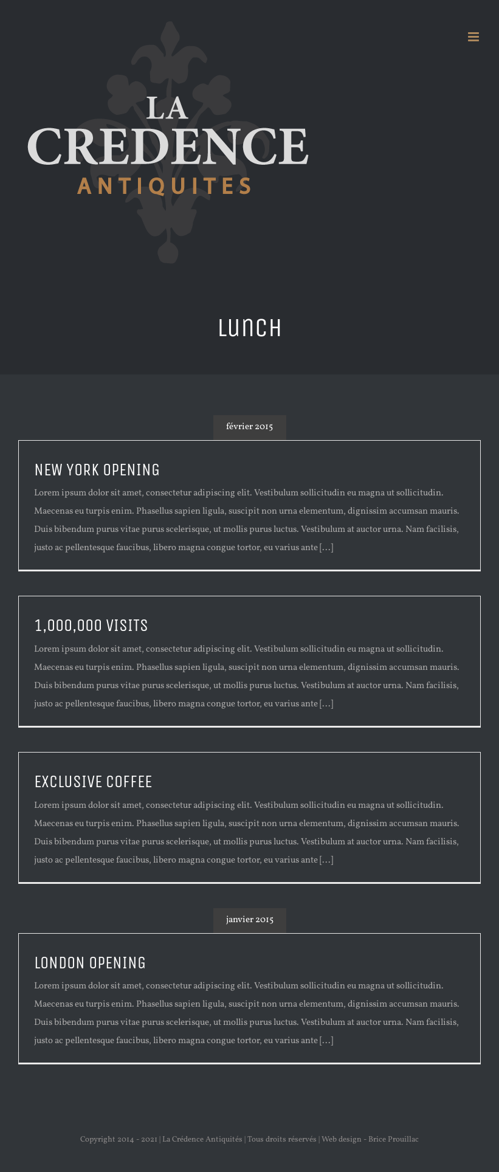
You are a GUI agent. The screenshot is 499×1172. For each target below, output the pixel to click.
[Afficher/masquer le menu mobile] (474, 36)
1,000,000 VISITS (91, 625)
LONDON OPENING (90, 963)
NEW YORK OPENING (97, 470)
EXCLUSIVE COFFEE (93, 781)
